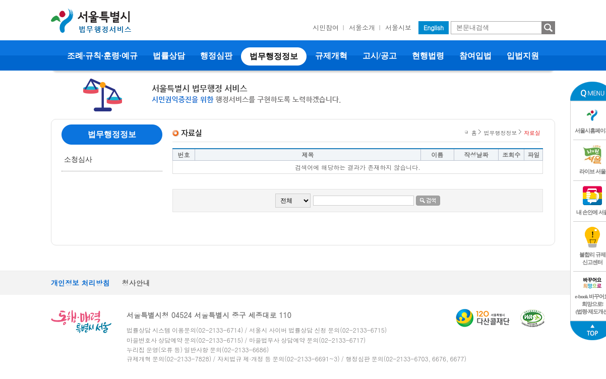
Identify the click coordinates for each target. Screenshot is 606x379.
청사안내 (136, 283)
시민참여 (326, 27)
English (433, 27)
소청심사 (78, 159)
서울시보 (398, 27)
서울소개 (362, 27)
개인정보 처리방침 (80, 283)
